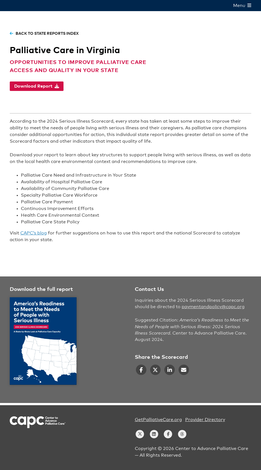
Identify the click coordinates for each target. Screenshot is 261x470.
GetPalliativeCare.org (158, 419)
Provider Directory (205, 419)
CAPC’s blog (33, 233)
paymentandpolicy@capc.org (213, 307)
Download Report (36, 86)
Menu (242, 5)
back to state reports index (44, 34)
